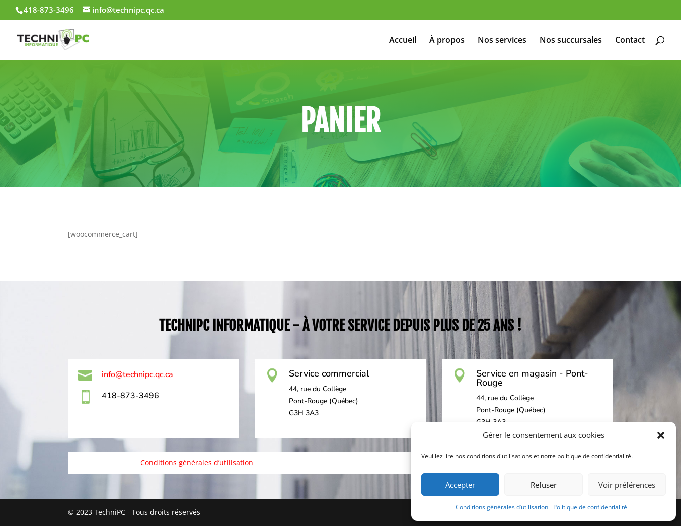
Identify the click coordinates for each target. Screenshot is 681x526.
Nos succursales (571, 40)
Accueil (402, 40)
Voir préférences (626, 485)
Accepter (460, 485)
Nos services (502, 40)
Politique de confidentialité (590, 507)
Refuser (544, 485)
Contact (630, 40)
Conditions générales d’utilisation (502, 507)
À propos (447, 40)
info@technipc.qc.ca (137, 374)
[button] (661, 435)
